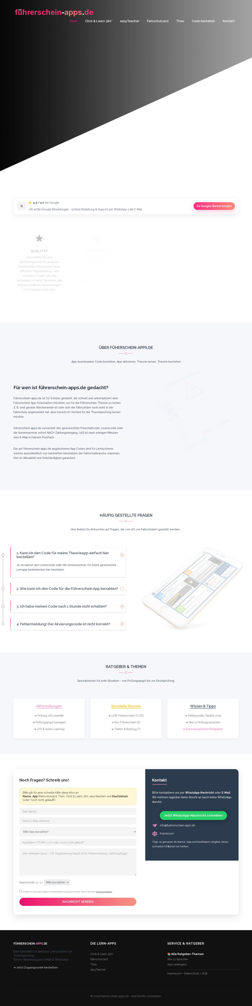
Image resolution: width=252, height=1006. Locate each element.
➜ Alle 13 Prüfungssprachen (203, 722)
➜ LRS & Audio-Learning (49, 729)
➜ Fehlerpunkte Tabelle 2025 (203, 715)
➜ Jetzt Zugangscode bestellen (35, 967)
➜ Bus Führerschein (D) (126, 722)
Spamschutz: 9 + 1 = (31, 882)
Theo (180, 21)
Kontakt (229, 21)
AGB (204, 973)
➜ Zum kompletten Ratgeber (203, 729)
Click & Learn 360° (98, 21)
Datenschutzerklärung (104, 892)
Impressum (167, 833)
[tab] (68, 555)
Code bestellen (203, 21)
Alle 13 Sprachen (177, 959)
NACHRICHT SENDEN (77, 902)
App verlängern (177, 964)
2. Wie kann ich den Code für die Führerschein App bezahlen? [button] (67, 589)
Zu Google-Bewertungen (214, 206)
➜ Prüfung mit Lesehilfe (49, 715)
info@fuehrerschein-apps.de (177, 825)
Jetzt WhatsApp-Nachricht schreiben (193, 815)
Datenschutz (191, 973)
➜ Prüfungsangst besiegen (49, 722)
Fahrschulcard (158, 21)
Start (74, 21)
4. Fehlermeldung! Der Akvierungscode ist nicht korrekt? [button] (63, 624)
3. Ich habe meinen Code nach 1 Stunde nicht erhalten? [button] (62, 606)
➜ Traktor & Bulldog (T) (126, 729)
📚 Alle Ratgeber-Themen (185, 954)
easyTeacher (129, 21)
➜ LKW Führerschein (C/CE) (126, 715)
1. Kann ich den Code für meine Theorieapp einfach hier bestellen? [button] (63, 555)
